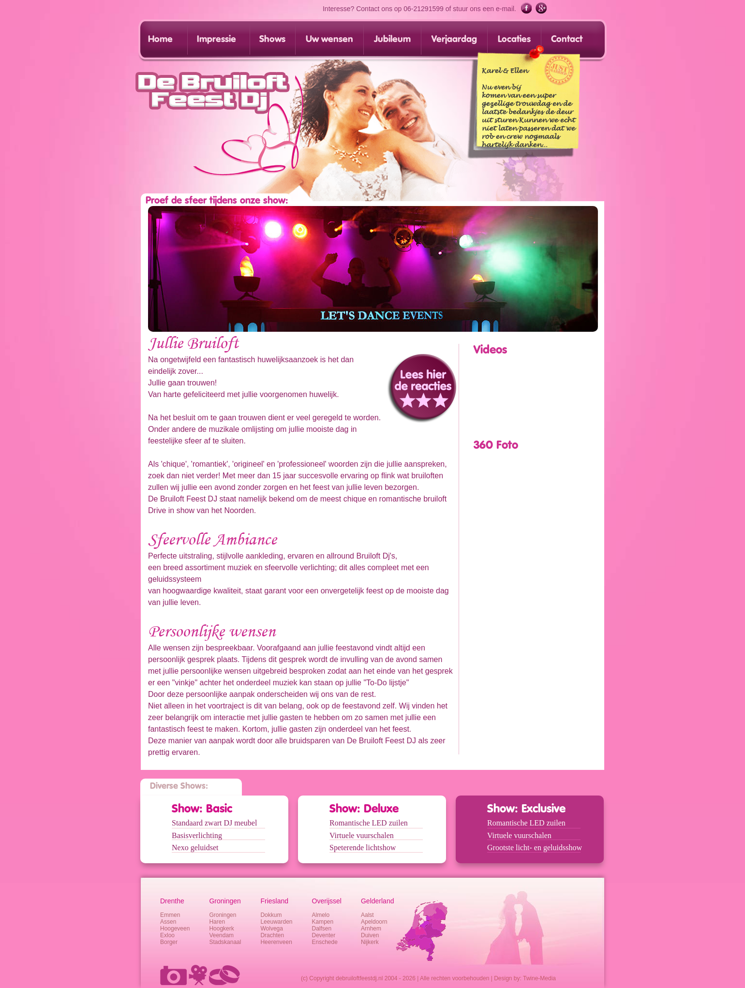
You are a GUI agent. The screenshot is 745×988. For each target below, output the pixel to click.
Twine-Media (539, 978)
